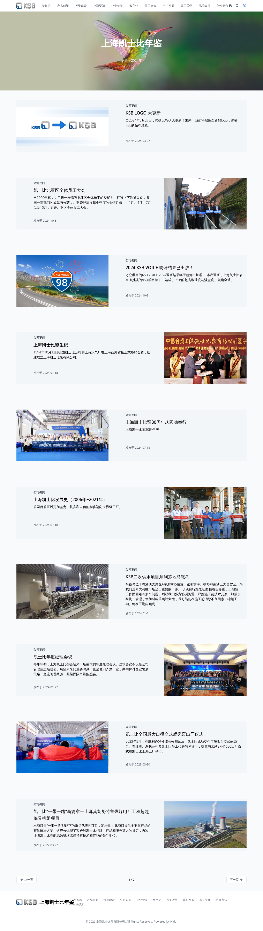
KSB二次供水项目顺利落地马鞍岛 (157, 577)
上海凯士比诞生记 (50, 345)
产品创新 (63, 6)
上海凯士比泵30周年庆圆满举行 (156, 422)
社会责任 (222, 6)
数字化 (133, 6)
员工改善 (150, 6)
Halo (173, 921)
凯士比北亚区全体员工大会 (59, 190)
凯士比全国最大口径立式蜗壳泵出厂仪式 (164, 734)
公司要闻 (99, 6)
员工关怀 (186, 6)
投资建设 (81, 6)
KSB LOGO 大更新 (143, 113)
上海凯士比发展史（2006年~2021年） (70, 499)
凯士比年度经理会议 (52, 657)
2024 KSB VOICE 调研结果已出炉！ (160, 267)
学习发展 (168, 6)
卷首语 (46, 6)
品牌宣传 (204, 6)
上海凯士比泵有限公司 (110, 921)
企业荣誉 (117, 6)
